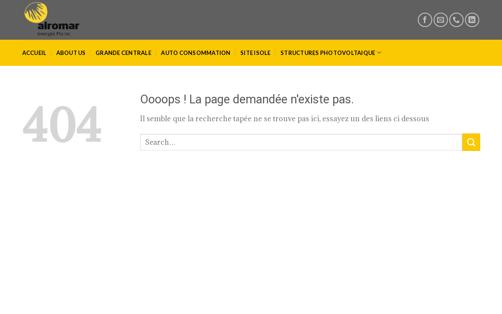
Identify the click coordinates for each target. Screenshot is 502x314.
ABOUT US (71, 52)
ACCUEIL (34, 52)
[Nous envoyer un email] (441, 20)
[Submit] (471, 141)
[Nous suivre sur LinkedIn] (472, 20)
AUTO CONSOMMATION (195, 52)
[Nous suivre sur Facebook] (425, 20)
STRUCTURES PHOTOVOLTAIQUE (330, 52)
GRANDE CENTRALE (123, 52)
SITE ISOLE (255, 52)
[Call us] (456, 20)
